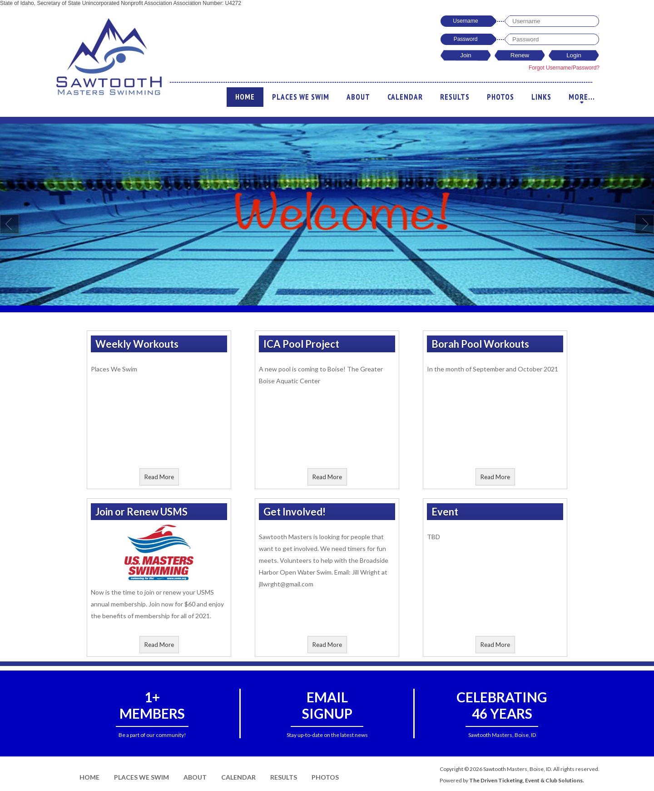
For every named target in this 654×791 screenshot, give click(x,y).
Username (465, 21)
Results (455, 97)
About (358, 97)
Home (245, 97)
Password (466, 39)
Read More (159, 477)
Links (541, 97)
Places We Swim (300, 97)
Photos (500, 97)
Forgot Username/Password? (564, 68)
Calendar (405, 97)
